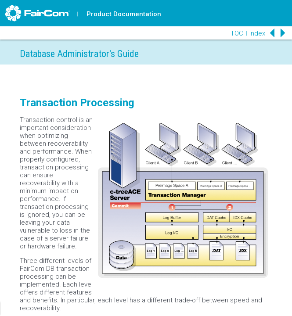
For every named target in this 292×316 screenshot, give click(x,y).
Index (257, 33)
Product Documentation (124, 14)
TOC (237, 33)
